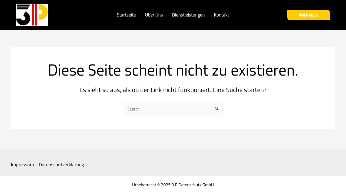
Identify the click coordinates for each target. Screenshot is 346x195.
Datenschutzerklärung (61, 164)
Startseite (126, 15)
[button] (308, 15)
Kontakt (221, 15)
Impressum (22, 164)
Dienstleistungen (188, 15)
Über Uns (154, 15)
